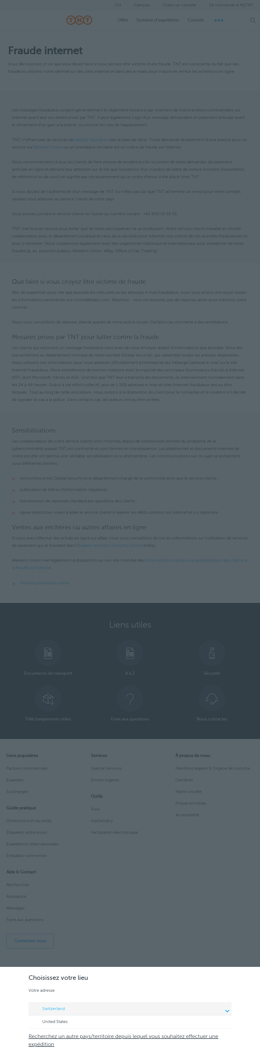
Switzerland (130, 1009)
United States (50, 1022)
